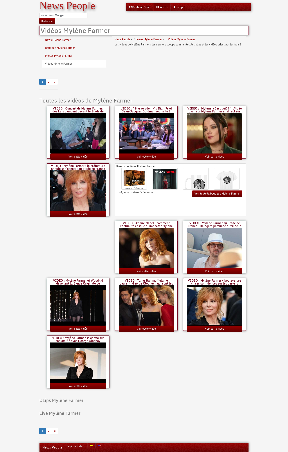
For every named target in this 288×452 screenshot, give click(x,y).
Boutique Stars (139, 7)
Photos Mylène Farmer (58, 56)
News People (52, 447)
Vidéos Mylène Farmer (58, 63)
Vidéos (162, 7)
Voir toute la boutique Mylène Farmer (217, 193)
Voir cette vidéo (78, 156)
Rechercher (47, 21)
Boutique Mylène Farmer (60, 48)
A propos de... (76, 446)
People (179, 7)
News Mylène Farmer (58, 40)
